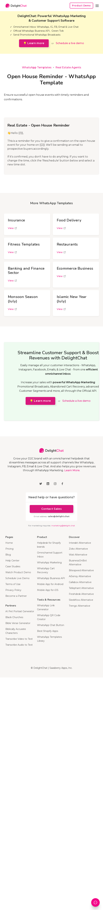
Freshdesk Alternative (81, 594)
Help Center (12, 560)
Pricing (9, 548)
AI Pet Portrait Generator (19, 611)
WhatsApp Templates (37, 67)
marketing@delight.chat (63, 525)
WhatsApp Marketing (49, 562)
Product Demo (81, 5)
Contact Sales (51, 508)
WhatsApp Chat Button (50, 625)
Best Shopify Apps (47, 631)
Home (9, 542)
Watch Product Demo (18, 572)
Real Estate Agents (68, 67)
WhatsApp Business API (51, 578)
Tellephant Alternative (81, 588)
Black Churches (14, 617)
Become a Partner (16, 595)
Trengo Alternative (79, 605)
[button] (97, 5)
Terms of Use (13, 584)
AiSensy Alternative (80, 576)
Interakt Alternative (80, 542)
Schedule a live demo (70, 43)
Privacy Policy (13, 590)
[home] (15, 6)
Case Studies (12, 566)
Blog (8, 554)
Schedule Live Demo (17, 578)
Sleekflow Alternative (81, 599)
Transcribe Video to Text (19, 638)
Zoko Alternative (78, 548)
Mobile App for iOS (47, 590)
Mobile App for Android (50, 584)
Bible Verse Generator (17, 623)
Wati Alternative (78, 554)
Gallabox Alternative (80, 582)
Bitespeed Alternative (81, 570)
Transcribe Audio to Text (19, 644)
